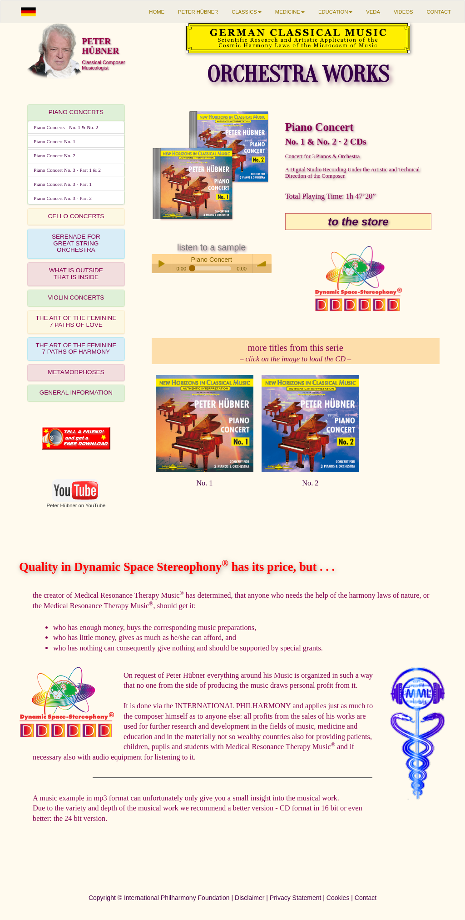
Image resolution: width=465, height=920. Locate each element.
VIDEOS (403, 12)
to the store (358, 221)
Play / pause (161, 263)
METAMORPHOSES (76, 372)
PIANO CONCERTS (76, 112)
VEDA (373, 12)
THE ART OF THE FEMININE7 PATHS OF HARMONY (75, 348)
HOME (156, 12)
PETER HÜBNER (198, 12)
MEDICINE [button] (290, 12)
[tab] (76, 113)
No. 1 (204, 483)
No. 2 (310, 483)
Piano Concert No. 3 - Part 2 (63, 198)
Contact (365, 897)
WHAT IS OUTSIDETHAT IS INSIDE (76, 273)
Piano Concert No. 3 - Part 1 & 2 (67, 170)
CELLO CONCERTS (76, 216)
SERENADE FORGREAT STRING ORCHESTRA (76, 243)
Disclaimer (249, 897)
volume (262, 263)
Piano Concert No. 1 (54, 141)
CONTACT (438, 12)
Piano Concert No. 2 (54, 155)
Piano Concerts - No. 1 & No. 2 (66, 127)
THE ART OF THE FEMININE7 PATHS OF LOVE (75, 321)
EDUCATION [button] (335, 12)
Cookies (338, 897)
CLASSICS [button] (247, 12)
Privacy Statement (296, 897)
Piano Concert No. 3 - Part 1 (63, 184)
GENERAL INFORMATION (76, 392)
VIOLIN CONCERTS (76, 297)
